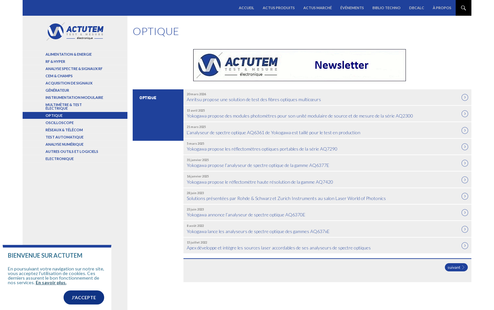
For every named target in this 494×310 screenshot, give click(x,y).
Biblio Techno (386, 8)
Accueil (246, 8)
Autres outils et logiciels (72, 151)
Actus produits (279, 8)
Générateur (57, 90)
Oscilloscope (60, 122)
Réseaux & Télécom (64, 130)
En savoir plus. (51, 293)
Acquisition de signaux (69, 83)
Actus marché (317, 8)
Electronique (60, 158)
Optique (54, 115)
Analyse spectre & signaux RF (74, 68)
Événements (352, 8)
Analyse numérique (65, 144)
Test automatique (65, 137)
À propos (442, 8)
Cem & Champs (59, 76)
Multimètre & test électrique (64, 106)
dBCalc (416, 8)
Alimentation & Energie (69, 54)
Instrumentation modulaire (74, 97)
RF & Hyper (55, 61)
